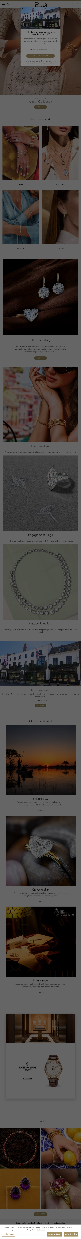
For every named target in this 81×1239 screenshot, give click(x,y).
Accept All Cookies (54, 1234)
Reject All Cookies (71, 1234)
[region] (40, 1232)
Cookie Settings (8, 1234)
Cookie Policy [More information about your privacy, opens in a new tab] (41, 1230)
